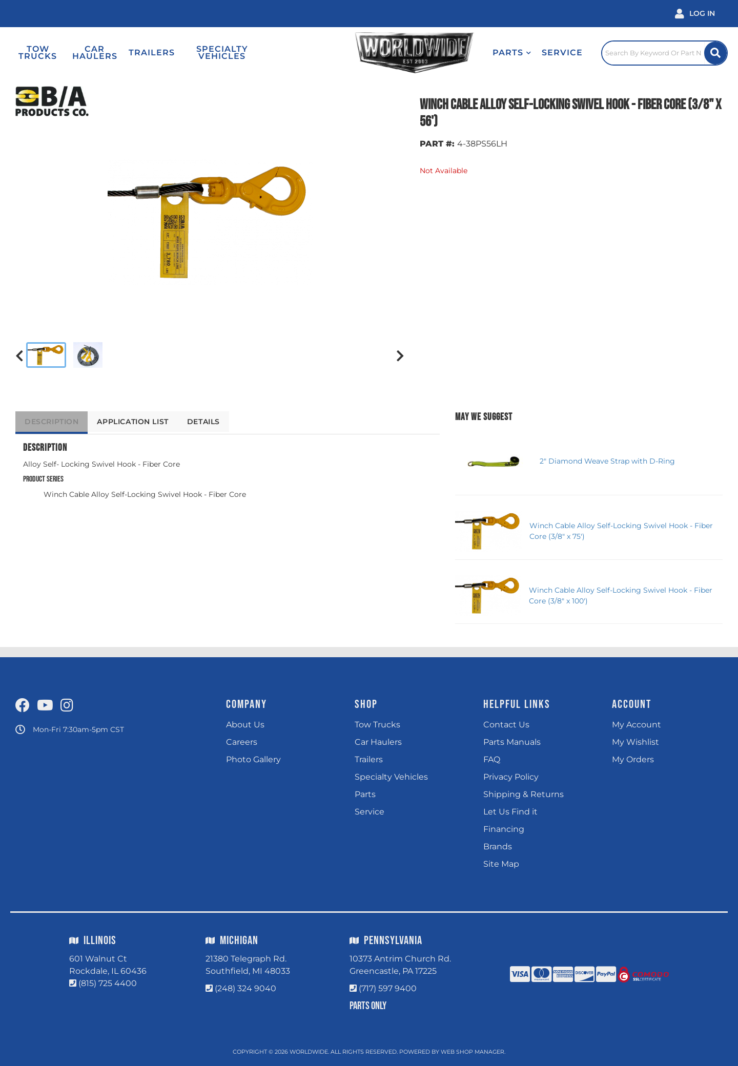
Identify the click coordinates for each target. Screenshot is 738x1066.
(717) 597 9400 (388, 988)
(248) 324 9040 (245, 988)
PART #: (437, 144)
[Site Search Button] (714, 53)
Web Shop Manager (472, 1051)
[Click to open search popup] (656, 52)
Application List (139, 421)
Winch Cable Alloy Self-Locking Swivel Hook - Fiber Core (145, 494)
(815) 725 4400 (107, 983)
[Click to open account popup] (695, 14)
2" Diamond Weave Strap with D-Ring (607, 461)
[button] (486, 52)
